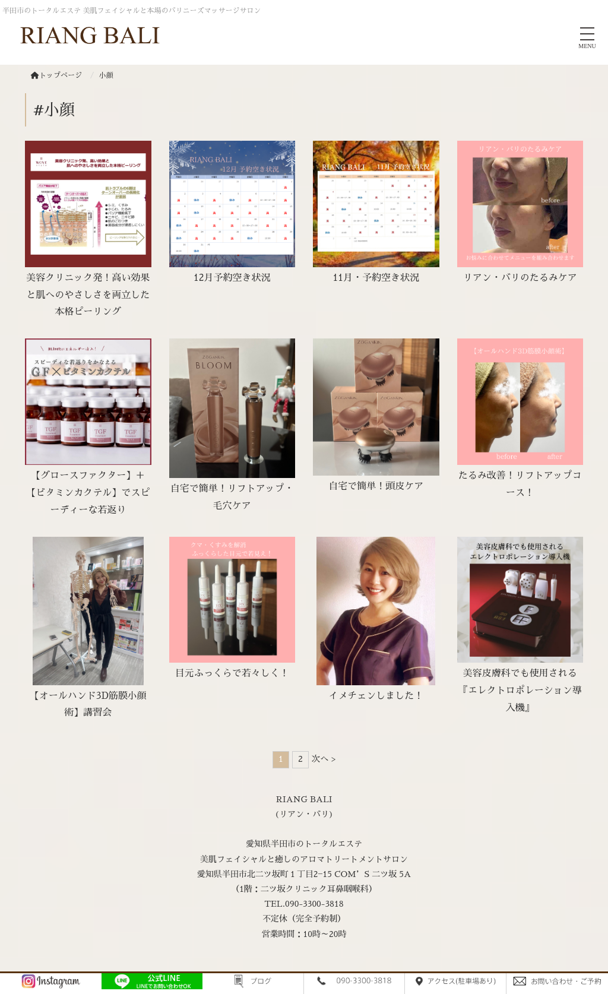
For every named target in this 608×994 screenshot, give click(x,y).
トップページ (56, 75)
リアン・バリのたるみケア (520, 278)
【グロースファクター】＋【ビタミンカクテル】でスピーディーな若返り (88, 493)
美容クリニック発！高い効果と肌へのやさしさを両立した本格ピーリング (88, 295)
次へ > (324, 759)
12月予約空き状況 (232, 278)
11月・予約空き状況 (375, 278)
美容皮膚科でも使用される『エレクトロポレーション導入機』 (520, 691)
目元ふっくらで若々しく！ (232, 673)
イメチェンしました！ (375, 696)
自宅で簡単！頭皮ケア (375, 486)
